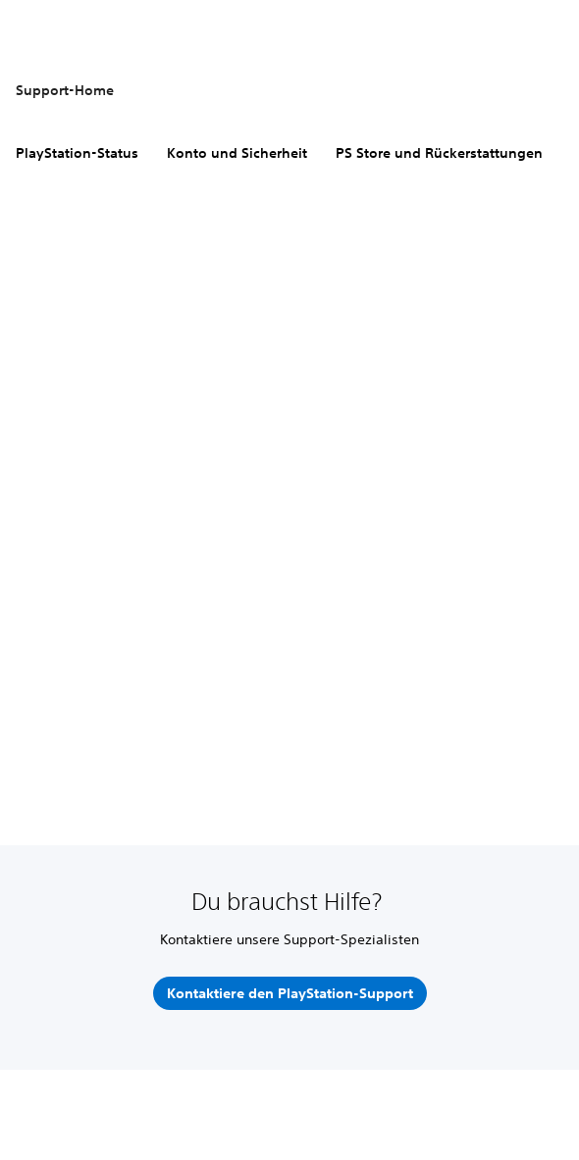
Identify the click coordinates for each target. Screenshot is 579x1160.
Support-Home (65, 90)
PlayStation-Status (77, 153)
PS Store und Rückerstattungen (439, 153)
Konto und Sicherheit (237, 153)
